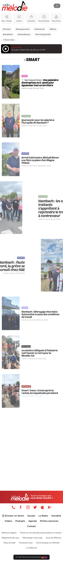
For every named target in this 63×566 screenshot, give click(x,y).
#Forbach (7, 29)
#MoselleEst (8, 34)
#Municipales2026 (43, 34)
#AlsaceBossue (24, 34)
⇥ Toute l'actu (8, 40)
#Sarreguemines (22, 29)
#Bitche (53, 29)
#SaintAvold (40, 29)
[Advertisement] (31, 443)
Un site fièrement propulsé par (31, 557)
